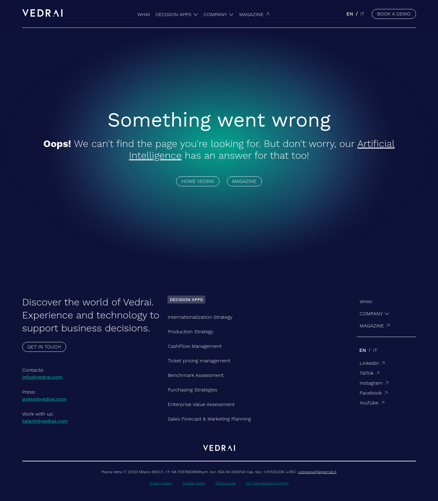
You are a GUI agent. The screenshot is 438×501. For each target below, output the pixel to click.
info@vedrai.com (42, 377)
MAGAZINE (244, 181)
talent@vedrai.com (45, 421)
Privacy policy (161, 483)
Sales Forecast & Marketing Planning (209, 419)
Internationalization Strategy (200, 317)
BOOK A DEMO (393, 14)
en (349, 14)
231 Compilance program (266, 483)
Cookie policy (194, 483)
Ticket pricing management (199, 361)
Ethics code (225, 483)
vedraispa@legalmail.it (317, 472)
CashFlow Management (195, 346)
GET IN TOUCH (44, 347)
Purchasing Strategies (192, 390)
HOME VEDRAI (197, 181)
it (362, 14)
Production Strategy (190, 332)
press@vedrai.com (44, 399)
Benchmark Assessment (195, 375)
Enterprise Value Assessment (201, 404)
